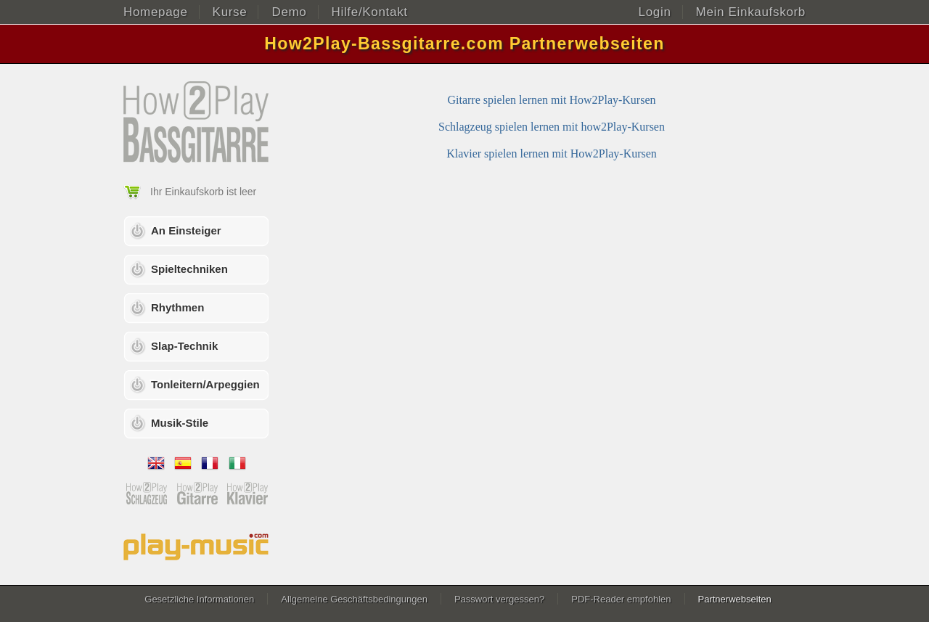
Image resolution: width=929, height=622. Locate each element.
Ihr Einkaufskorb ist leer (203, 191)
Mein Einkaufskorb (751, 12)
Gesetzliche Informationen (199, 599)
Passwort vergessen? (499, 599)
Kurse (230, 12)
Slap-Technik (184, 346)
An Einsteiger (186, 230)
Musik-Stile (179, 423)
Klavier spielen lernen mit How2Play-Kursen (551, 153)
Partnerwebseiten (735, 599)
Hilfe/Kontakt (370, 12)
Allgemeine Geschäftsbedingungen (354, 599)
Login (655, 12)
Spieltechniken (189, 269)
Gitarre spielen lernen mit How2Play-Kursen (551, 100)
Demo (288, 12)
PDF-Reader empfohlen (621, 599)
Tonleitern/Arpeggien (205, 384)
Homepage (155, 12)
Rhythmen (177, 307)
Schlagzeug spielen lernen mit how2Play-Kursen (551, 126)
